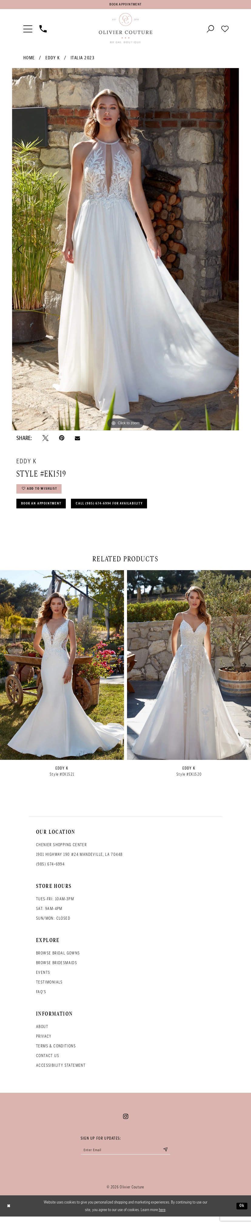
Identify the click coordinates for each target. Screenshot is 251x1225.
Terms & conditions (56, 1052)
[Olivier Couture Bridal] (125, 30)
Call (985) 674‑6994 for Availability (127, 509)
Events (43, 979)
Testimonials (49, 988)
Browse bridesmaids (56, 969)
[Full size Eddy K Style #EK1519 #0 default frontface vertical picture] (125, 251)
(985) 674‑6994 (50, 870)
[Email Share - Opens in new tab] (77, 439)
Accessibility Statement (60, 1072)
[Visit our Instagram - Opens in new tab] (125, 1123)
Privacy (44, 1043)
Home (29, 59)
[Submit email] (173, 1157)
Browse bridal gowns (58, 959)
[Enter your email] (125, 1157)
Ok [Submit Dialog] (241, 1214)
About (42, 1033)
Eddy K (52, 59)
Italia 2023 (83, 59)
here (162, 1218)
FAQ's (41, 998)
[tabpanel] (125, 251)
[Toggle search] (210, 30)
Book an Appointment (46, 509)
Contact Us (47, 1062)
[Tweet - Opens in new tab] (45, 439)
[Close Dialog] (9, 1214)
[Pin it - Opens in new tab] (61, 439)
